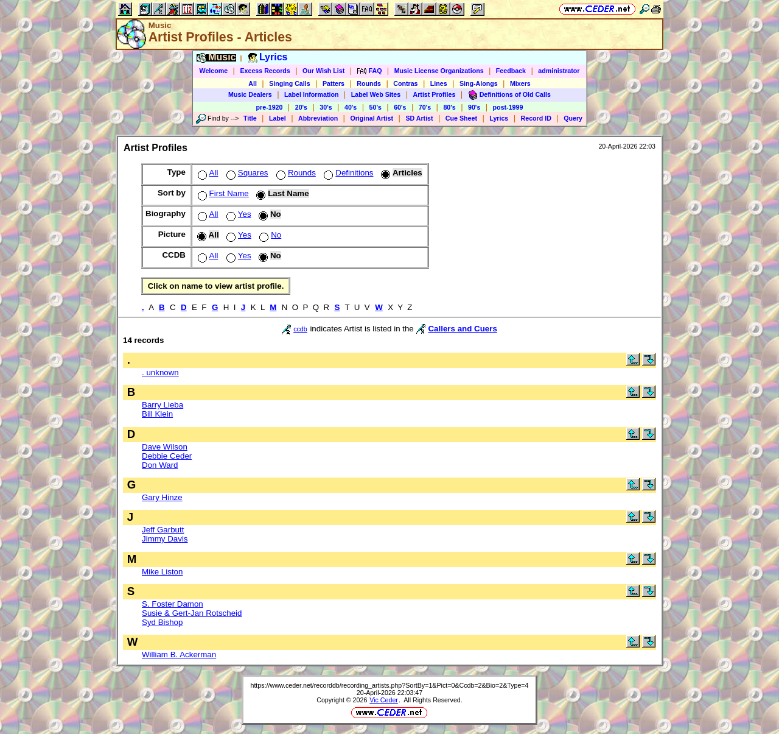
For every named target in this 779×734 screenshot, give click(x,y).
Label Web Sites (376, 94)
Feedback (511, 70)
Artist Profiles (434, 94)
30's (326, 107)
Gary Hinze (162, 497)
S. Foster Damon (172, 604)
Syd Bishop (162, 622)
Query (573, 118)
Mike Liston (162, 571)
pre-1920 (269, 107)
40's (350, 107)
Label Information (311, 94)
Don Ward (160, 465)
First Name (222, 193)
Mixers (520, 83)
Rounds (369, 83)
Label (277, 118)
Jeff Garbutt (163, 529)
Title (250, 118)
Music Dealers (250, 94)
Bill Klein (157, 413)
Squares (246, 172)
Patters (333, 83)
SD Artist (419, 118)
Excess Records (265, 70)
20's (301, 107)
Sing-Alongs (478, 83)
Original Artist (371, 118)
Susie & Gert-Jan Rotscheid (192, 613)
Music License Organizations (439, 70)
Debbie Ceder (167, 456)
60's (400, 107)
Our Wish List (323, 70)
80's (449, 107)
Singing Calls (289, 83)
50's (375, 107)
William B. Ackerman (179, 654)
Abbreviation (318, 118)
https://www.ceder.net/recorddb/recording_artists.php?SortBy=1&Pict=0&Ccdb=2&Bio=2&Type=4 (389, 685)
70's (425, 107)
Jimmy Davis (165, 538)
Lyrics (498, 118)
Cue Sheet (461, 118)
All (252, 83)
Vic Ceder (383, 700)
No (269, 234)
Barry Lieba (162, 404)
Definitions (347, 172)
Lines (438, 83)
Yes (237, 214)
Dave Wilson (164, 446)
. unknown (160, 372)
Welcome (214, 70)
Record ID (536, 118)
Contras (405, 83)
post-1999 (508, 107)
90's (474, 107)
